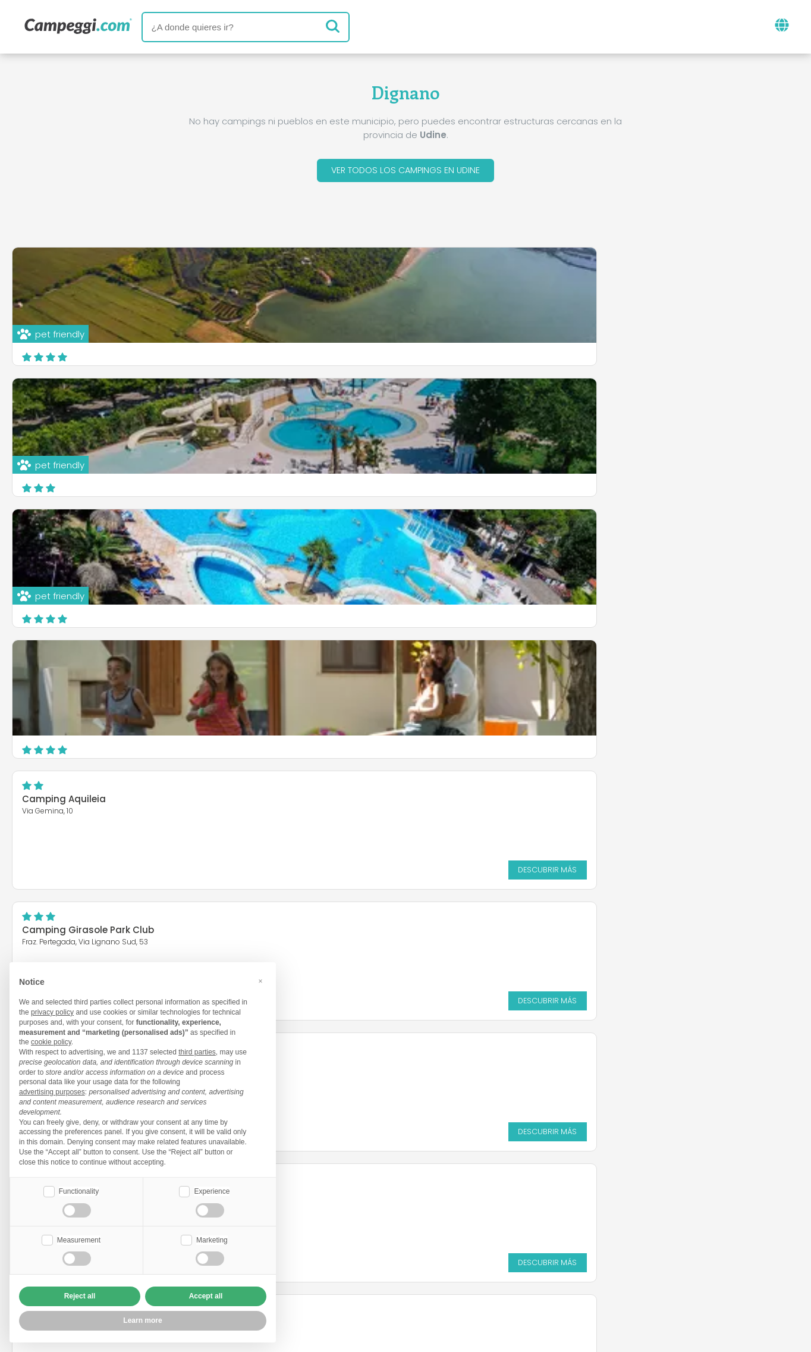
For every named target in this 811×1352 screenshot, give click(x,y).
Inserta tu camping (376, 1253)
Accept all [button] (206, 1296)
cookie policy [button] (51, 1041)
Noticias (342, 1204)
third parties (197, 1051)
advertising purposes (52, 1091)
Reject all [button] (80, 1296)
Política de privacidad (341, 1273)
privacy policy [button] (52, 1011)
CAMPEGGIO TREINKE (68, 664)
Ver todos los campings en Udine (405, 171)
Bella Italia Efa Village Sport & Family (375, 540)
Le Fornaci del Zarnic (606, 664)
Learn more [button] (142, 1320)
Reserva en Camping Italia (510, 1253)
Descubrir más (480, 479)
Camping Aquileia (332, 409)
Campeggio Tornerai (70, 540)
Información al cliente (470, 1273)
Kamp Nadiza (590, 533)
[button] (260, 979)
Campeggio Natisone (340, 664)
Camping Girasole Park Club (625, 409)
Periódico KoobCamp (434, 1204)
